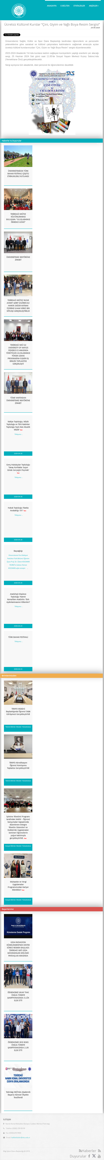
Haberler (87, 1150)
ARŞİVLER (94, 5)
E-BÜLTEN (65, 5)
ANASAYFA (51, 5)
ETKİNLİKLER (79, 5)
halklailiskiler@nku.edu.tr (20, 1135)
